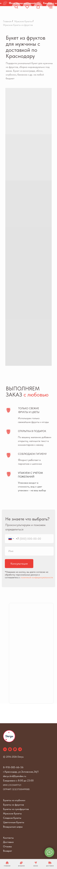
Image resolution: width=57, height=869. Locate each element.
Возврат (7, 850)
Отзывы (7, 846)
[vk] (5, 749)
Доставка (8, 841)
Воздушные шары (13, 826)
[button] (16, 7)
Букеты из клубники (14, 800)
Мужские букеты (23, 21)
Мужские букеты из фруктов (18, 24)
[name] (29, 551)
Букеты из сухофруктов (16, 809)
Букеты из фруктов (13, 804)
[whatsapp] (15, 749)
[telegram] (20, 749)
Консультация (19, 563)
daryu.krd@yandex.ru (14, 776)
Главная (7, 21)
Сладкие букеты (12, 817)
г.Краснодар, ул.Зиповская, (18, 771)
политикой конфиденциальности (37, 577)
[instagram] (10, 749)
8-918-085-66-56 (13, 767)
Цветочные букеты (13, 822)
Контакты (8, 837)
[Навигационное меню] (50, 6)
